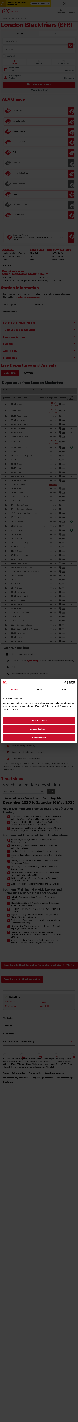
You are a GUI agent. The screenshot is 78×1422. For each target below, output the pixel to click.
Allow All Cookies (39, 720)
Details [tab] (39, 689)
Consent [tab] (14, 689)
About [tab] (64, 689)
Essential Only (39, 737)
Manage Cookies (39, 729)
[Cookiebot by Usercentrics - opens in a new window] (63, 682)
